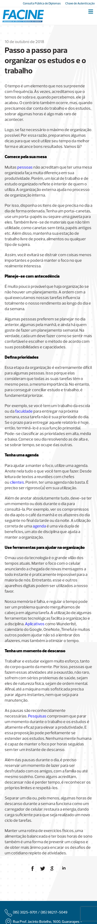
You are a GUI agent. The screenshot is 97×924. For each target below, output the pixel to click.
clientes (17, 482)
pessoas (25, 167)
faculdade (24, 411)
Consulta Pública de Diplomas (42, 3)
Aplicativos (35, 624)
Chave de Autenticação (80, 3)
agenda (39, 526)
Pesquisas (37, 716)
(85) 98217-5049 (54, 912)
